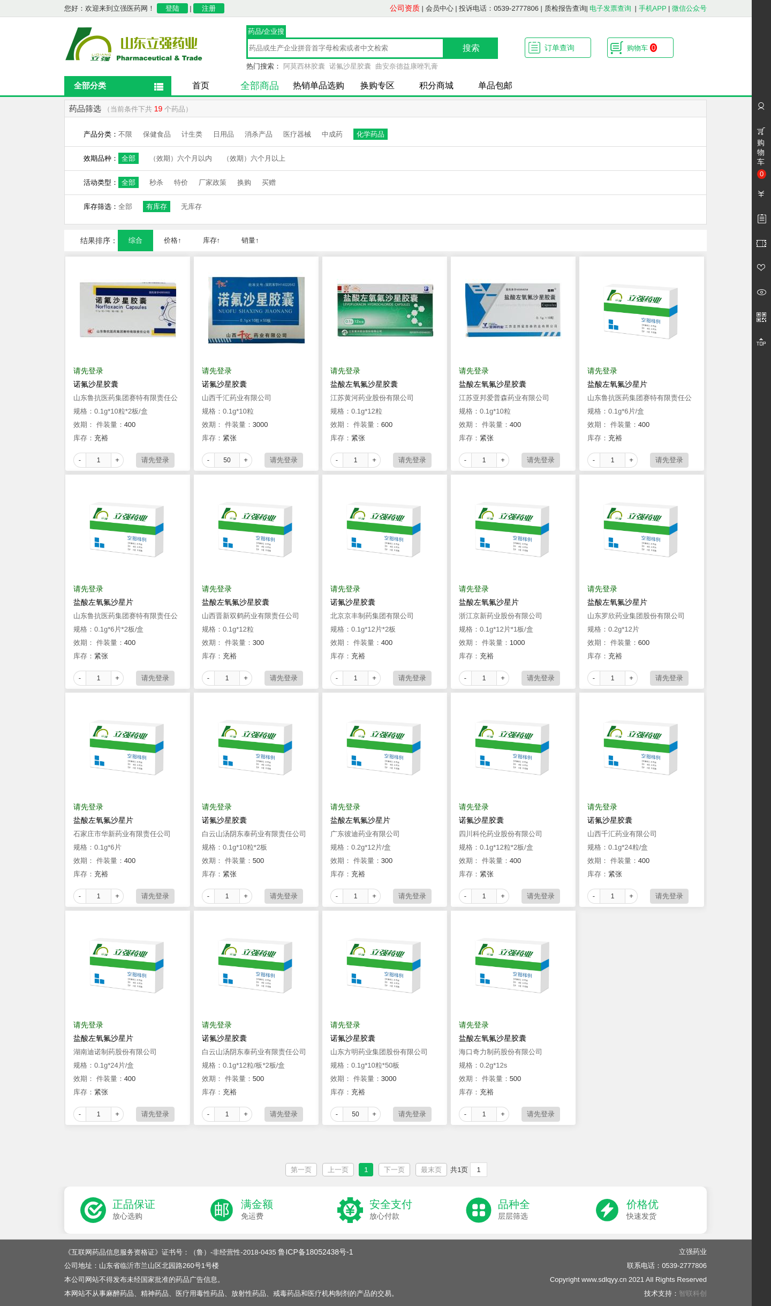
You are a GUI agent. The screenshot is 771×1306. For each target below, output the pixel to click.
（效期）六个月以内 (180, 158)
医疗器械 (297, 134)
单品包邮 (495, 85)
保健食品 (157, 134)
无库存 (191, 206)
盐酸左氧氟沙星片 (617, 384)
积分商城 (436, 85)
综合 (135, 240)
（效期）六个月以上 (254, 158)
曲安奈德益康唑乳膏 (406, 66)
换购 (244, 182)
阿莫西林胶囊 (304, 66)
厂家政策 (212, 182)
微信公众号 (689, 8)
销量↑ (250, 240)
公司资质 (405, 8)
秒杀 (156, 182)
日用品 (223, 134)
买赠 (269, 182)
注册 (209, 8)
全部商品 (259, 85)
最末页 (431, 1170)
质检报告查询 (565, 8)
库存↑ (212, 240)
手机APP (653, 8)
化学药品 (370, 134)
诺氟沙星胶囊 (350, 66)
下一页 (394, 1170)
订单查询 (560, 47)
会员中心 (439, 8)
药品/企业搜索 (266, 32)
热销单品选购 (318, 85)
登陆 (172, 8)
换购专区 (377, 85)
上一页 (338, 1170)
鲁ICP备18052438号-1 (315, 1252)
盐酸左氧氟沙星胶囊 (364, 384)
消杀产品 (259, 134)
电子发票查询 (610, 8)
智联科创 (693, 1293)
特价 (181, 182)
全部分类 (90, 85)
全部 (128, 158)
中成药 (332, 134)
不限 (125, 134)
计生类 (192, 134)
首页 (200, 85)
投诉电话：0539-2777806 (499, 8)
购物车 (642, 47)
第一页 (301, 1170)
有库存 (156, 206)
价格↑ (173, 240)
